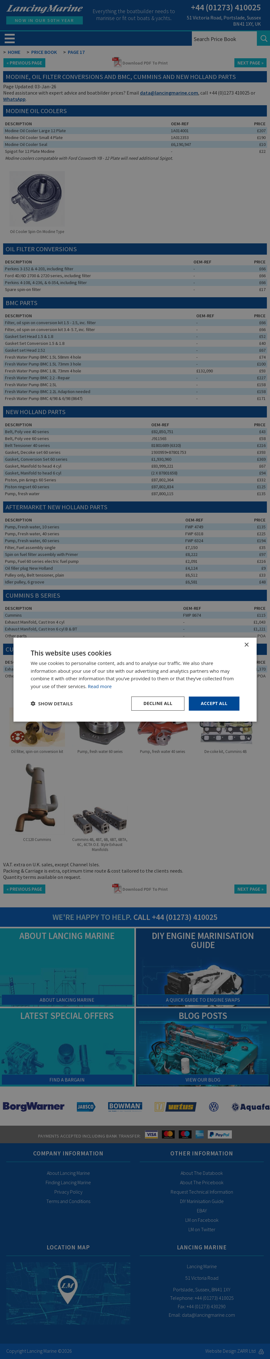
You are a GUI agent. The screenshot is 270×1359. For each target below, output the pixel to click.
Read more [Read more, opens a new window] (100, 686)
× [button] (246, 644)
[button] (51, 703)
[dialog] (135, 679)
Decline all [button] (157, 703)
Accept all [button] (214, 703)
